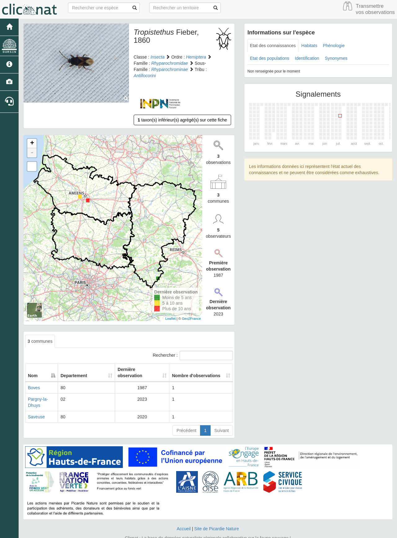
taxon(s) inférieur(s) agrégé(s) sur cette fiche (182, 119)
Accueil (184, 516)
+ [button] (32, 143)
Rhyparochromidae (169, 63)
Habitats (309, 45)
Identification (307, 58)
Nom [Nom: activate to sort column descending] (33, 369)
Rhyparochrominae (169, 69)
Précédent (186, 418)
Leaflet (170, 318)
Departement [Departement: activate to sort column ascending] (81, 369)
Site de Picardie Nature (216, 516)
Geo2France (191, 318)
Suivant (221, 418)
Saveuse (36, 404)
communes (40, 341)
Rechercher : (193, 355)
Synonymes (336, 58)
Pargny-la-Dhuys (44, 392)
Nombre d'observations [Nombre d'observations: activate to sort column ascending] (194, 369)
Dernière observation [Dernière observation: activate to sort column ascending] (132, 369)
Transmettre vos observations (375, 9)
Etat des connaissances (273, 45)
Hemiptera (196, 57)
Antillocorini (145, 75)
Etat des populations (269, 58)
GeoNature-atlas (185, 531)
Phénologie (334, 45)
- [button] (32, 152)
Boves (34, 381)
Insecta (157, 57)
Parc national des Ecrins (259, 531)
